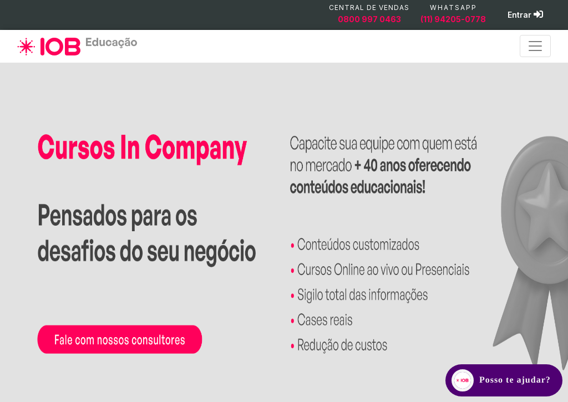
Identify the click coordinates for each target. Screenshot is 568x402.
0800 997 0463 (369, 19)
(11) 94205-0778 (453, 19)
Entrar (525, 14)
